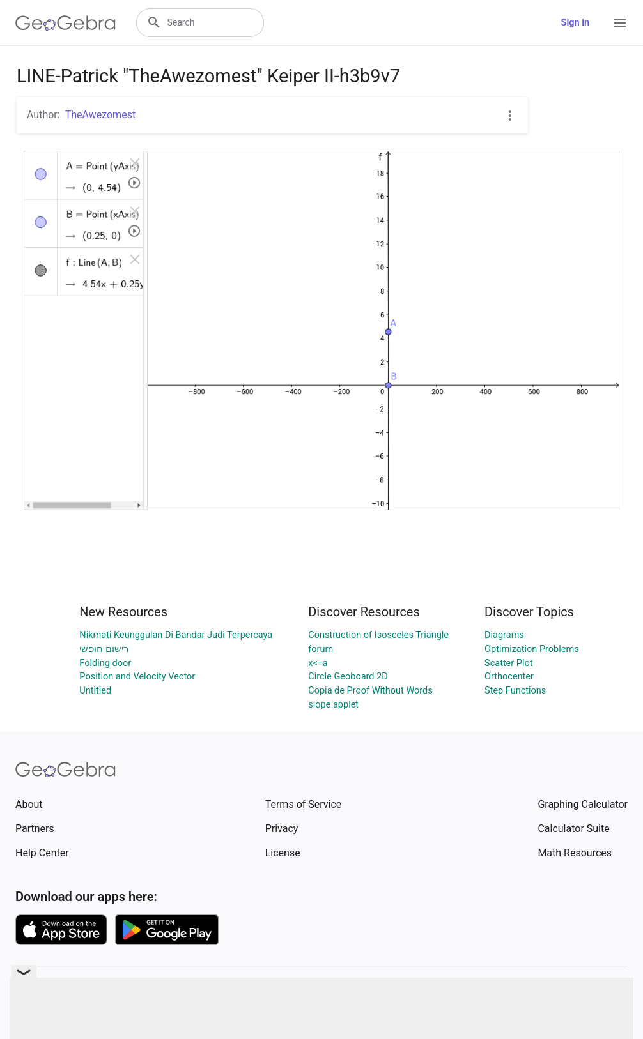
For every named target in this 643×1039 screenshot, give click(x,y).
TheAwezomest (100, 115)
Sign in (575, 22)
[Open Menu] (620, 23)
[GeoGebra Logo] (65, 23)
